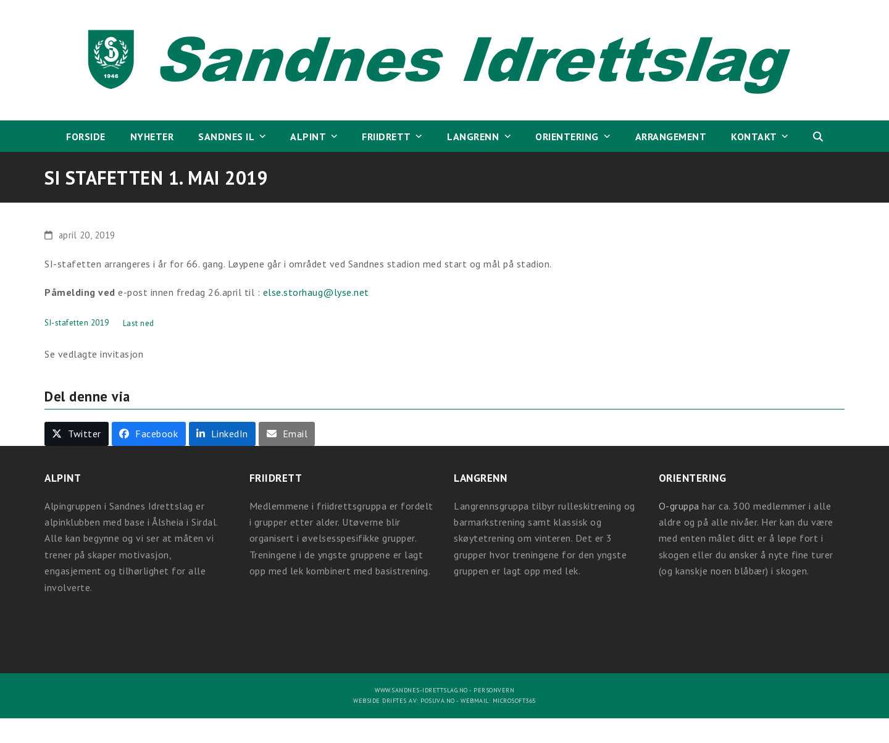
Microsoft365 (514, 701)
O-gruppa (679, 506)
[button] (818, 136)
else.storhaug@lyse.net (316, 292)
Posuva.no (437, 701)
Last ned (138, 323)
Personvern (494, 690)
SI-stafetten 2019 (76, 323)
